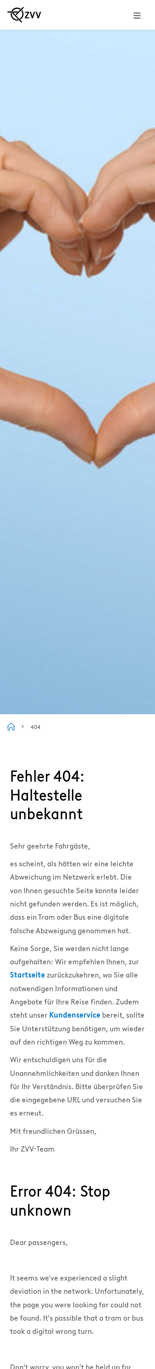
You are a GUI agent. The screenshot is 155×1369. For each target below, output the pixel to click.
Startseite (27, 975)
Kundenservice (74, 1015)
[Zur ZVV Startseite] (24, 15)
